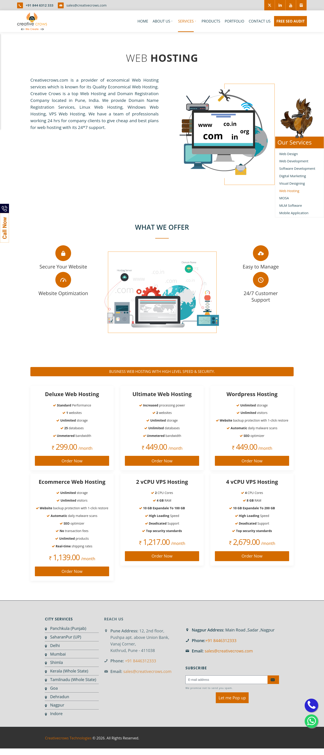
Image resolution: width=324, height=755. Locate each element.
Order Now (72, 461)
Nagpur (54, 705)
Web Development (293, 161)
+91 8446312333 (220, 640)
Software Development (297, 168)
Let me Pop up (232, 697)
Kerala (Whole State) (66, 671)
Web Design (288, 153)
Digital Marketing (292, 176)
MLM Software (290, 205)
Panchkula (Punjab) (65, 628)
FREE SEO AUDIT (290, 21)
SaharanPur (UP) (62, 637)
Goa (50, 688)
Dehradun (56, 696)
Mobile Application (293, 213)
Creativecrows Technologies (68, 741)
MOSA (284, 198)
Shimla (53, 662)
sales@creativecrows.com (86, 5)
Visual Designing (292, 183)
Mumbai (54, 654)
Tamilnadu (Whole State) (70, 679)
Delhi (51, 645)
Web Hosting (289, 190)
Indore (53, 713)
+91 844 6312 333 (39, 5)
